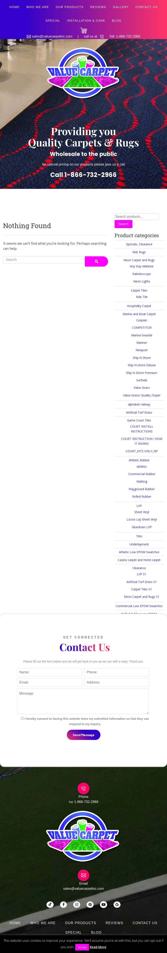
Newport (142, 350)
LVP (139, 506)
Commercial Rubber (141, 474)
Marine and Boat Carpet (139, 314)
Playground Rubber (142, 489)
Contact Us (146, 7)
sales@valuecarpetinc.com (52, 36)
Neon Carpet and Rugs (139, 260)
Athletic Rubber (139, 460)
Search (123, 224)
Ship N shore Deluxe (142, 365)
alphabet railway (139, 404)
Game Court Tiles (139, 420)
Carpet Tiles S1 (141, 589)
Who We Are (37, 7)
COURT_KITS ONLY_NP (142, 451)
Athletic (142, 467)
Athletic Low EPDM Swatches (139, 552)
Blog (117, 20)
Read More (98, 947)
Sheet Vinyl (141, 512)
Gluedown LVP (142, 527)
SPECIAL (52, 20)
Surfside (141, 380)
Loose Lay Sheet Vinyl (142, 519)
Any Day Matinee (141, 266)
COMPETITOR (142, 328)
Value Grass (142, 388)
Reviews (98, 7)
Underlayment (139, 544)
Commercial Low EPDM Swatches (139, 606)
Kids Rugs (139, 252)
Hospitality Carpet (139, 306)
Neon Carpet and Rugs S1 (141, 597)
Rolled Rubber (141, 496)
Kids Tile (141, 297)
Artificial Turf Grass (139, 412)
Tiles (139, 536)
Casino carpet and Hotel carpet (139, 560)
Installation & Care (86, 20)
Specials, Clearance (139, 244)
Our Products (70, 7)
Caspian (141, 320)
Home (15, 7)
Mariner (141, 343)
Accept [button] (82, 947)
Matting (141, 481)
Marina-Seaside (141, 335)
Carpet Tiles (139, 290)
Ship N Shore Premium (141, 373)
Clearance (139, 568)
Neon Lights (141, 281)
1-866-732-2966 (128, 36)
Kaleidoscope (141, 274)
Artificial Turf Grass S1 (141, 582)
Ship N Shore (142, 358)
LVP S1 (141, 574)
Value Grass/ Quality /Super (141, 395)
